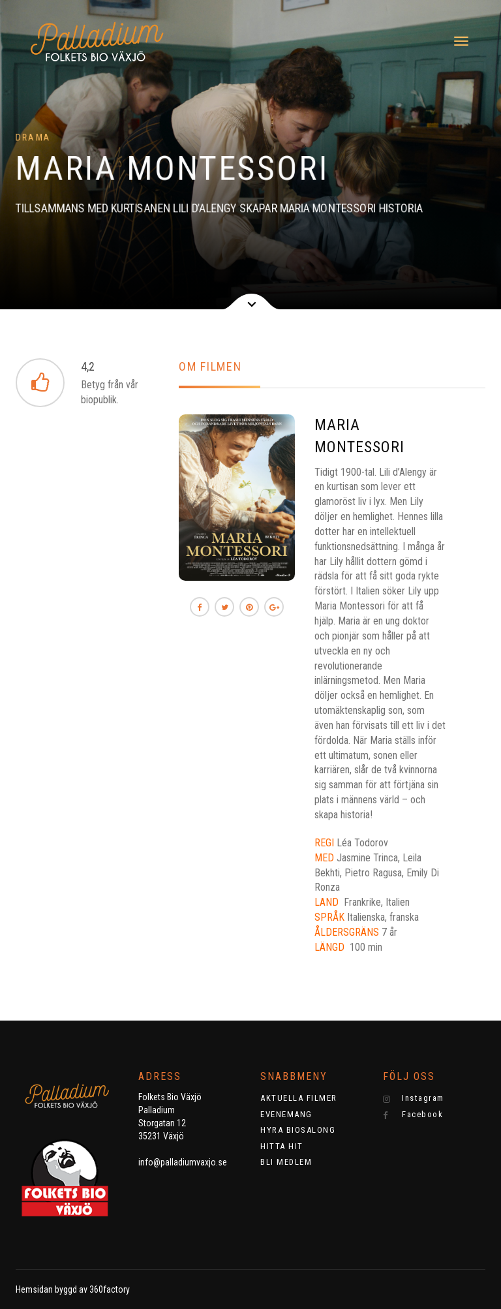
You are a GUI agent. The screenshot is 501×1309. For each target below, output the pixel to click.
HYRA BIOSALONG (297, 1130)
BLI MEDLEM (286, 1162)
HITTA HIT (281, 1146)
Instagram (413, 1098)
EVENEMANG (286, 1114)
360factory (109, 1289)
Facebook (413, 1114)
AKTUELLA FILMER (298, 1098)
